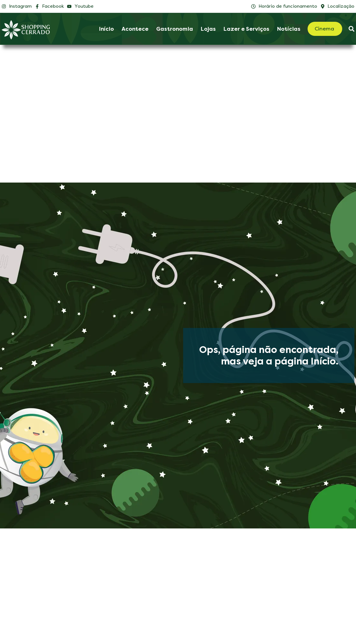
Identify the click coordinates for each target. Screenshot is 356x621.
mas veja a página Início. (279, 361)
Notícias (289, 29)
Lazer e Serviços (246, 29)
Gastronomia (174, 29)
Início (106, 29)
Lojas (208, 29)
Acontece (135, 29)
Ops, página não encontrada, (268, 349)
